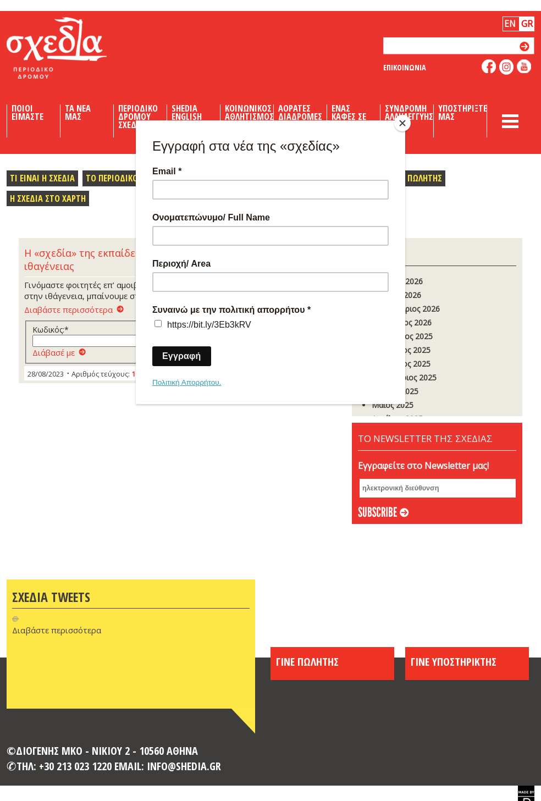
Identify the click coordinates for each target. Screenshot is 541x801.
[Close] (402, 123)
